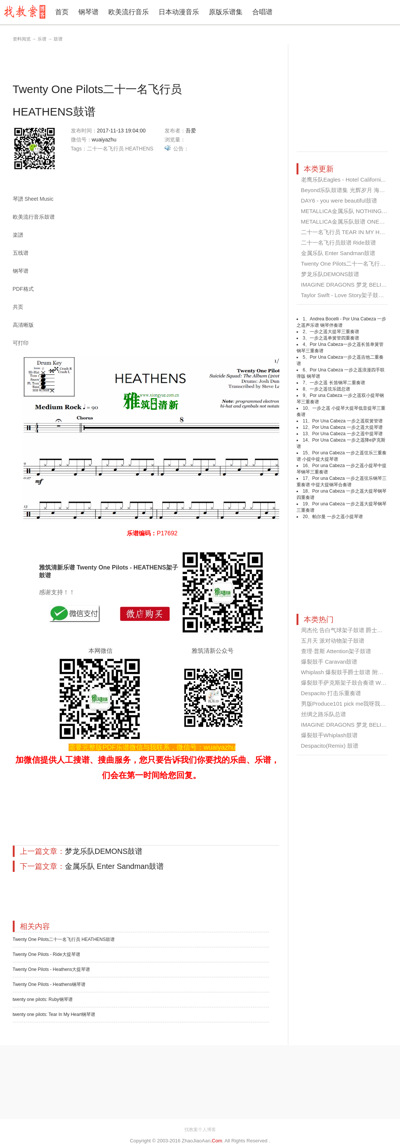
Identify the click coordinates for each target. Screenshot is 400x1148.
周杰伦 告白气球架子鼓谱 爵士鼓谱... (347, 630)
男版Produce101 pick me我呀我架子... (348, 703)
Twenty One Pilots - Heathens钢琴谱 (49, 984)
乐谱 (41, 39)
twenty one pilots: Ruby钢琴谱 (43, 999)
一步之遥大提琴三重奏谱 (334, 331)
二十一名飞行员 (105, 149)
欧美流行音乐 (128, 12)
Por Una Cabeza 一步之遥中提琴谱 (347, 433)
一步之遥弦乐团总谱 (330, 389)
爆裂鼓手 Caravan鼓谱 (329, 661)
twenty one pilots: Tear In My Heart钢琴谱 (54, 1014)
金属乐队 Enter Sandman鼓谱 (114, 866)
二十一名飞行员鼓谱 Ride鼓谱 (338, 242)
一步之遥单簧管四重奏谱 (334, 338)
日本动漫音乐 (179, 12)
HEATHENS (139, 149)
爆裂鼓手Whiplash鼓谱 (329, 735)
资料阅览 (22, 39)
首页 (62, 12)
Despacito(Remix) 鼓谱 (329, 745)
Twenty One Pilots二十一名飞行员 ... (346, 263)
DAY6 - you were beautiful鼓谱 (339, 200)
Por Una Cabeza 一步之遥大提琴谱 (347, 427)
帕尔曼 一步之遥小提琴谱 (337, 516)
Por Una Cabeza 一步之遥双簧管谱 (347, 421)
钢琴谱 (88, 12)
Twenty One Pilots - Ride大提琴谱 (46, 954)
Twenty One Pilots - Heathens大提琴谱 (51, 969)
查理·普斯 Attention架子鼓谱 (336, 651)
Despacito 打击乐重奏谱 (331, 693)
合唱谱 (262, 12)
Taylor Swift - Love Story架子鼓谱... (345, 295)
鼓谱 (58, 39)
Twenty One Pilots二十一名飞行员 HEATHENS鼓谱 (64, 939)
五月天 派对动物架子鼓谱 (332, 640)
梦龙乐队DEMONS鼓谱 (104, 851)
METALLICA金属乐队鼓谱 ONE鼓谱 (346, 221)
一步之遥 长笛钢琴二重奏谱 (337, 382)
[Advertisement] (149, 61)
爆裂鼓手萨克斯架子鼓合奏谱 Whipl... (347, 682)
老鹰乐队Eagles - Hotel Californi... (343, 179)
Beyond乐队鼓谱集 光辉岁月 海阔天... (348, 190)
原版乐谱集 (226, 12)
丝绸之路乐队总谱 (323, 714)
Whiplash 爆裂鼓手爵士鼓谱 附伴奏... (347, 672)
